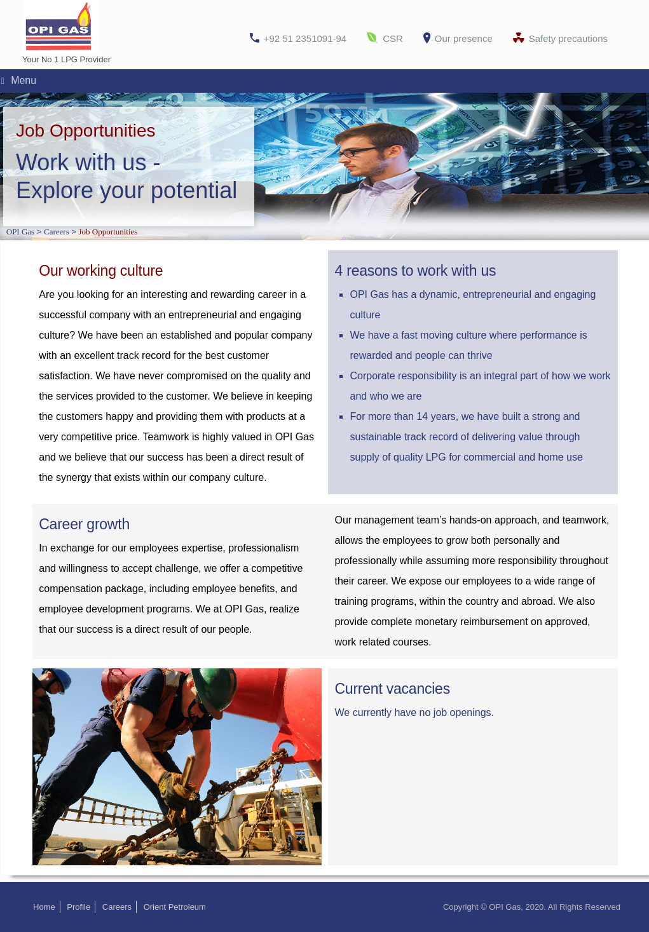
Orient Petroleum (175, 907)
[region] (324, 167)
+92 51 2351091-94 (305, 38)
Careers (117, 907)
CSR (393, 38)
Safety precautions (568, 38)
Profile (78, 907)
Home (44, 907)
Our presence (464, 38)
